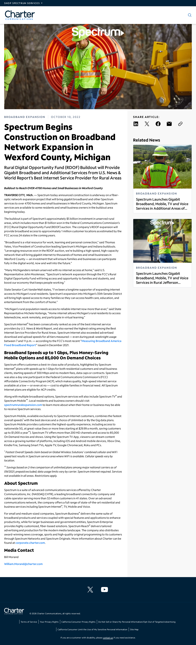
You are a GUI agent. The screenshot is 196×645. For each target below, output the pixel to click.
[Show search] (189, 15)
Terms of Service (29, 622)
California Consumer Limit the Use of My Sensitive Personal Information (92, 629)
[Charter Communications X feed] (91, 589)
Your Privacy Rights (49, 622)
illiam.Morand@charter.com (25, 564)
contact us (108, 637)
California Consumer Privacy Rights (78, 622)
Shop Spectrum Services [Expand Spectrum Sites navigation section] (22, 3)
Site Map (134, 629)
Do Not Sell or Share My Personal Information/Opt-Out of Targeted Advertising (136, 622)
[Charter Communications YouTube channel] (105, 589)
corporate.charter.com (30, 542)
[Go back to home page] (14, 611)
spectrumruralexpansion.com (23, 405)
